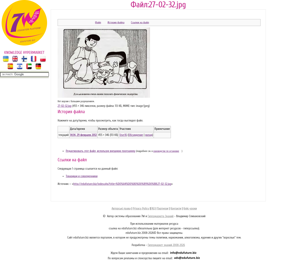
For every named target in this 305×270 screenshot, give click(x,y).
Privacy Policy (141, 208)
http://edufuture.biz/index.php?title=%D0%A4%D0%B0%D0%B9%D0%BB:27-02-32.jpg (122, 184)
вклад (148, 135)
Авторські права (121, 208)
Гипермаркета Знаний (161, 216)
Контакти (175, 208)
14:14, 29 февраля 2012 (83, 135)
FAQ (152, 208)
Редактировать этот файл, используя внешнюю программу (100, 151)
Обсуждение (135, 135)
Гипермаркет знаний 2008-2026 (166, 245)
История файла (116, 22)
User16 (123, 135)
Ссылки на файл (140, 22)
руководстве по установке (166, 151)
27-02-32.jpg (64, 106)
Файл (98, 22)
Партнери (162, 208)
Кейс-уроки (190, 208)
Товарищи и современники (82, 176)
